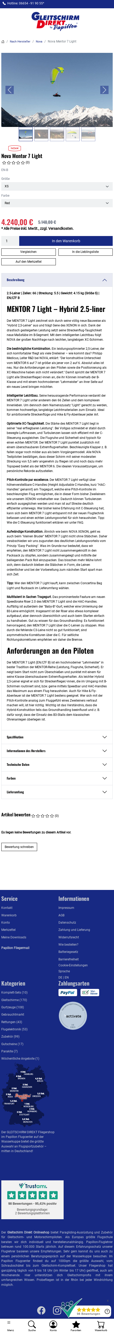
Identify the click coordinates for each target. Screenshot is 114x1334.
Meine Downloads (13, 937)
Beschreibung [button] (15, 279)
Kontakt (6, 908)
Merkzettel (8, 930)
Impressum (66, 908)
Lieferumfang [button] (15, 791)
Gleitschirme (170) (14, 1000)
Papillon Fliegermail (15, 948)
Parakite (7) (9, 1051)
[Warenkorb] (101, 1326)
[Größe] (57, 186)
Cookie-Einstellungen (73, 965)
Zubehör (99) (10, 1036)
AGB (61, 915)
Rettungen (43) (11, 1022)
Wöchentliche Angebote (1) (20, 1058)
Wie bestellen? (68, 944)
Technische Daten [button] (18, 764)
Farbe (5, 195)
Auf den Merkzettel (29, 261)
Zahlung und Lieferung (74, 930)
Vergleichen (28, 252)
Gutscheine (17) (12, 1044)
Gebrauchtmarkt (12, 1014)
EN (67, 977)
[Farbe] (57, 203)
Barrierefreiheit (68, 959)
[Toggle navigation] (10, 1326)
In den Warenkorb (66, 241)
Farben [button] (11, 778)
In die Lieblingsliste (85, 252)
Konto (5, 922)
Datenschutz (67, 922)
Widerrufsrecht (68, 937)
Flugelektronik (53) (14, 1029)
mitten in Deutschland (16, 1151)
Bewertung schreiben (19, 847)
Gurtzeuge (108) (12, 1007)
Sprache (64, 971)
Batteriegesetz (68, 952)
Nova (39, 41)
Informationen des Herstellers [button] (26, 750)
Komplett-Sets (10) (14, 992)
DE (60, 977)
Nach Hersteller (20, 41)
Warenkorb (9, 915)
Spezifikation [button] (15, 736)
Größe (5, 179)
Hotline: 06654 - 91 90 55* (25, 3)
